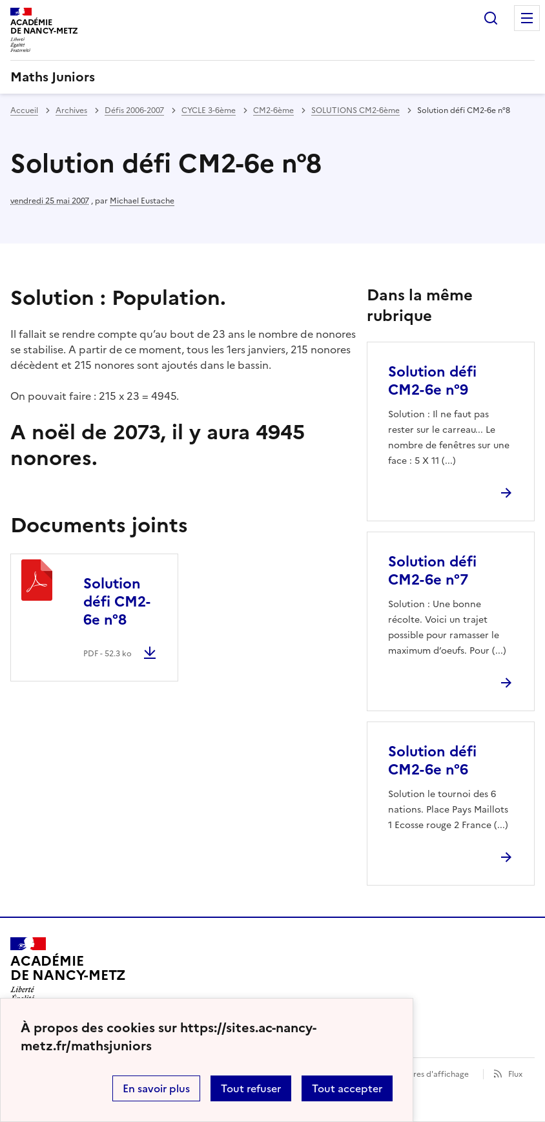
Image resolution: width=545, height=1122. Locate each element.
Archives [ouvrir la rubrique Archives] (71, 110)
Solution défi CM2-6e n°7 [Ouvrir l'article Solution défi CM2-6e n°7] (432, 570)
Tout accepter (347, 1088)
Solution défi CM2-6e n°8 (116, 601)
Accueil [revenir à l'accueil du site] (24, 110)
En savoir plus (156, 1088)
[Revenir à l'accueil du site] (68, 974)
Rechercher (491, 18)
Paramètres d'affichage (425, 1074)
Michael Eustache (142, 201)
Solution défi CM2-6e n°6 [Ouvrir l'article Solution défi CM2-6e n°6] (432, 760)
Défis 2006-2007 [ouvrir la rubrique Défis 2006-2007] (134, 110)
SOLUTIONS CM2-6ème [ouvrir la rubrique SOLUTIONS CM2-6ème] (355, 110)
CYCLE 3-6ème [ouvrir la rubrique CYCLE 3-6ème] (208, 110)
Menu (527, 18)
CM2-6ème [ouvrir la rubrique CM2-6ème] (273, 110)
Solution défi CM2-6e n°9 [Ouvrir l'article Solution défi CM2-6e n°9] (432, 380)
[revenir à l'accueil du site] (272, 77)
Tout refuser (251, 1088)
